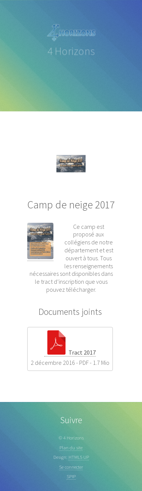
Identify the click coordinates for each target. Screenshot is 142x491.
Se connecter (71, 467)
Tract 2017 (70, 352)
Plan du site (71, 447)
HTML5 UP (79, 457)
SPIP (71, 476)
